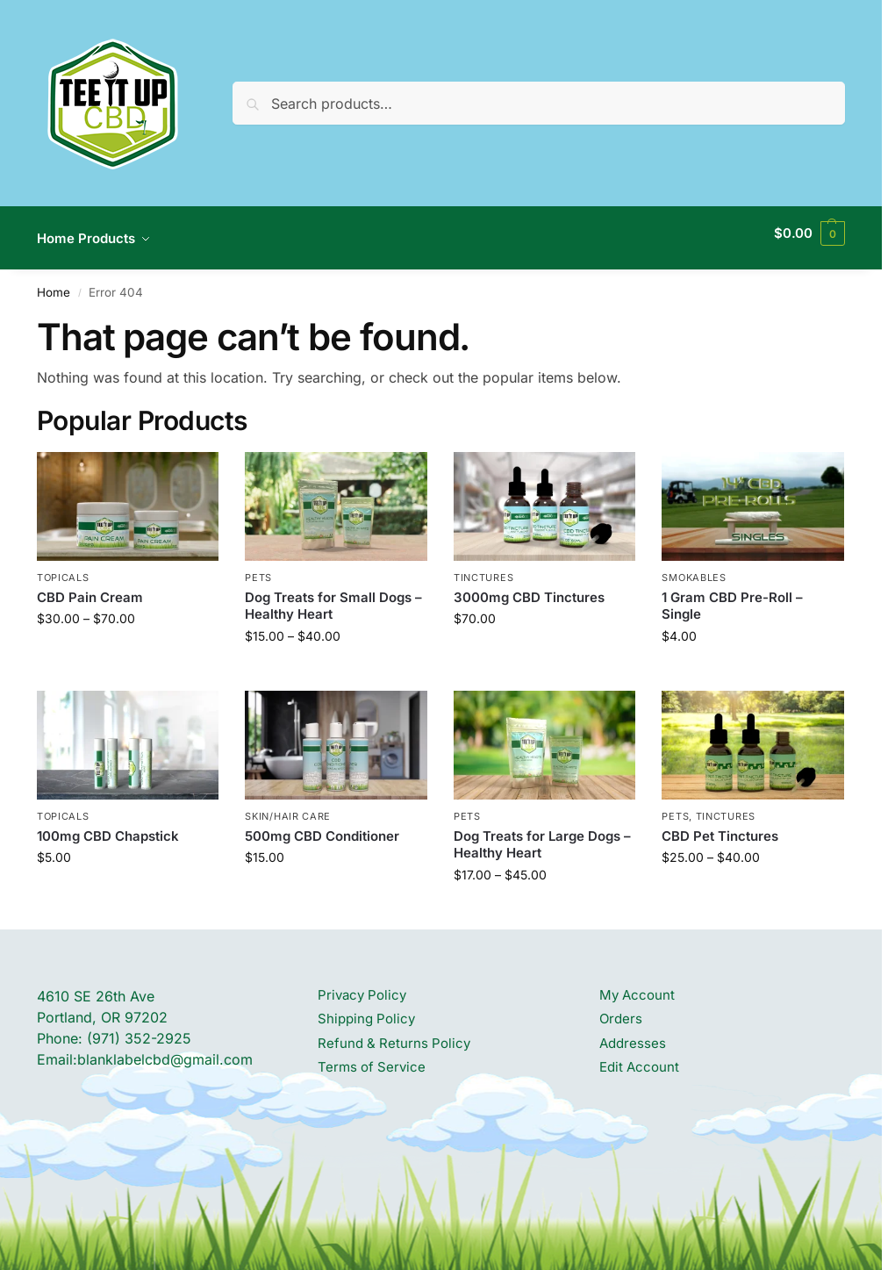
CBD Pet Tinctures (720, 825)
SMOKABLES (694, 568)
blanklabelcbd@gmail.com (165, 1049)
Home (53, 283)
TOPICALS (63, 568)
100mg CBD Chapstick (108, 825)
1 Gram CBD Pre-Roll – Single (732, 595)
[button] (809, 233)
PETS (258, 568)
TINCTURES (483, 568)
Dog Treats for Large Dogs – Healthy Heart (542, 834)
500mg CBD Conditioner (322, 825)
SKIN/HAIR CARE (288, 806)
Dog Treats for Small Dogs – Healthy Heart (333, 595)
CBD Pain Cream (90, 586)
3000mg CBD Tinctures (529, 586)
